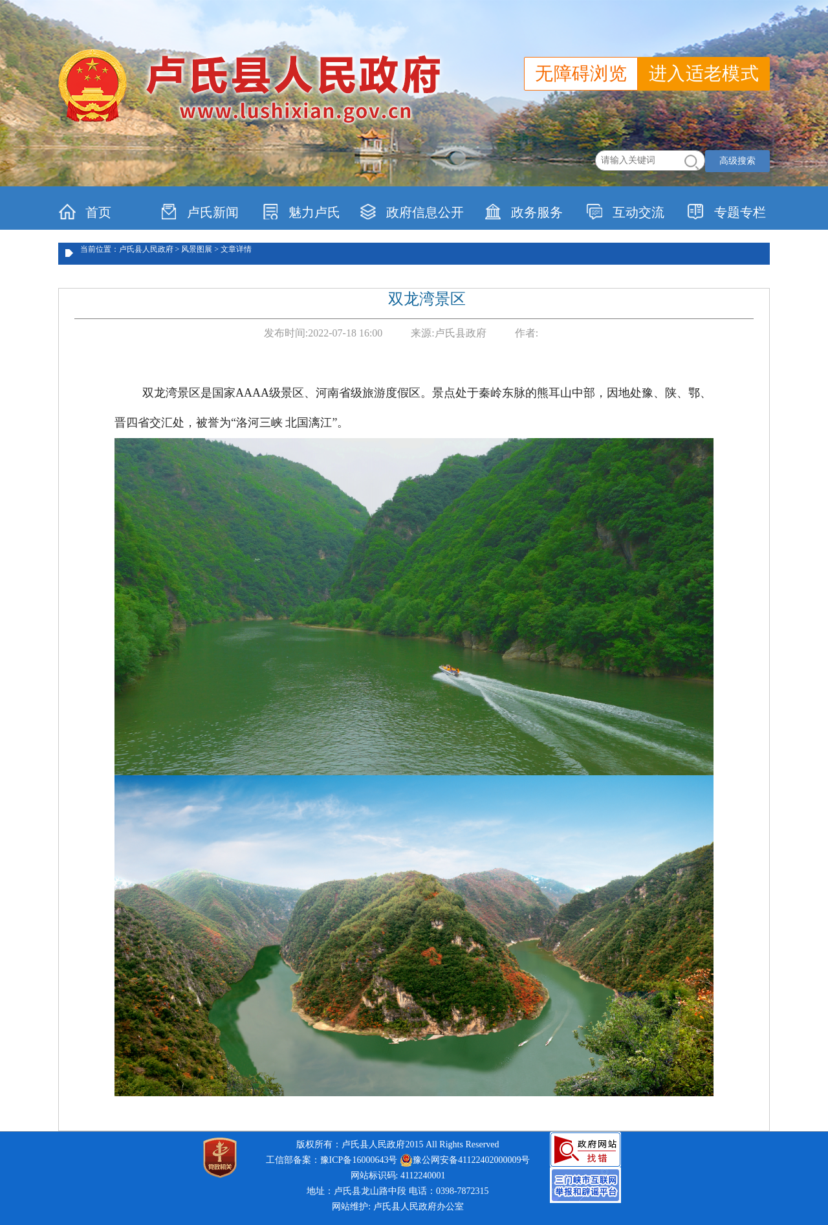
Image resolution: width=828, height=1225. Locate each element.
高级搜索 (737, 161)
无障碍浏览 (581, 73)
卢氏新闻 (199, 211)
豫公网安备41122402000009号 (465, 1160)
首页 (85, 211)
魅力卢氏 (301, 211)
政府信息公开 (412, 211)
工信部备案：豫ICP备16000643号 (332, 1160)
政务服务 (524, 211)
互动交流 (625, 211)
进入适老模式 (704, 73)
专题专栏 (727, 211)
